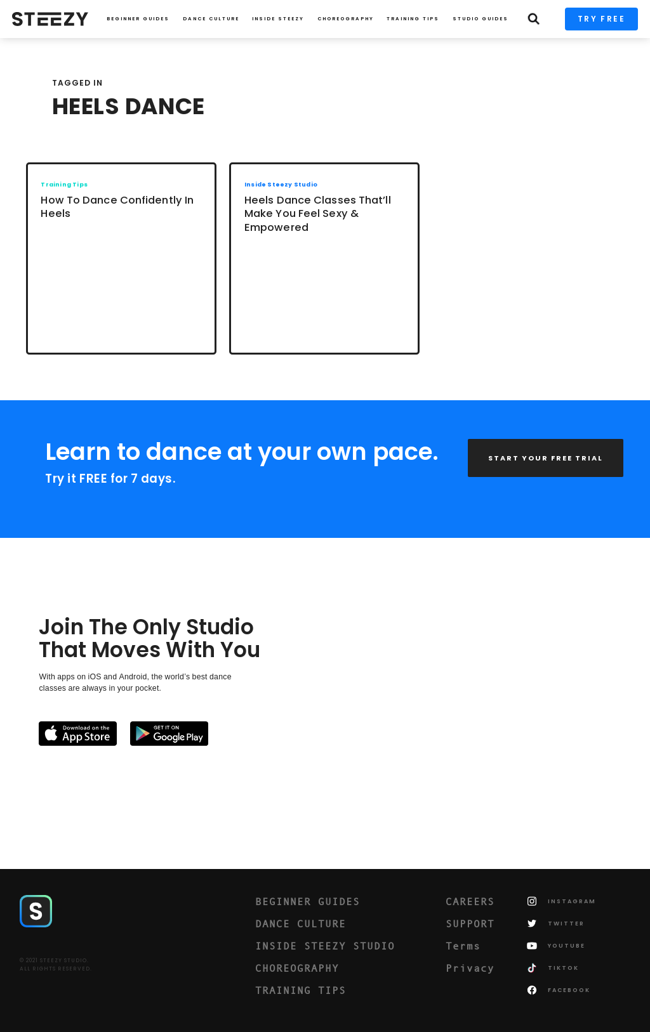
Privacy (470, 968)
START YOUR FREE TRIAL (545, 458)
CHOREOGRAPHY (345, 18)
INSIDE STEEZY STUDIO (325, 945)
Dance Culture (211, 18)
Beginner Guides (138, 18)
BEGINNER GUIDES (307, 901)
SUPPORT (470, 923)
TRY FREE (601, 18)
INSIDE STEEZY (278, 18)
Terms (463, 945)
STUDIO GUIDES (480, 18)
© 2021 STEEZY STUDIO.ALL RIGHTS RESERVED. (56, 964)
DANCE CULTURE (300, 923)
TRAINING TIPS (413, 18)
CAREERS (470, 901)
